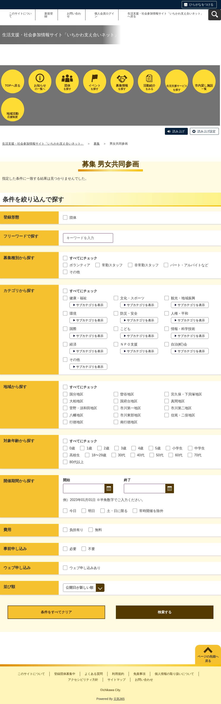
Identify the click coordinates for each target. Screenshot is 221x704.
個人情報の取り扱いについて (174, 673)
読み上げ (178, 131)
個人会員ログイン (104, 15)
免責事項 (139, 673)
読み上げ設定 (206, 131)
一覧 (204, 87)
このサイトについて (20, 15)
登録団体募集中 (64, 673)
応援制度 (13, 115)
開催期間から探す (19, 481)
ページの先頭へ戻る (208, 659)
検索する (165, 612)
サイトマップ (116, 679)
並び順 (9, 587)
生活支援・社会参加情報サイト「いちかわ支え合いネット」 (43, 143)
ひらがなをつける (201, 4)
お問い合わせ (74, 15)
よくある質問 (94, 673)
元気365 (119, 699)
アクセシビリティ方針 (83, 679)
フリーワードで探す (20, 236)
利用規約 (118, 673)
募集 (97, 143)
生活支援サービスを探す (176, 87)
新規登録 (48, 15)
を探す (67, 87)
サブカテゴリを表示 (89, 305)
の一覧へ (40, 87)
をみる (149, 87)
